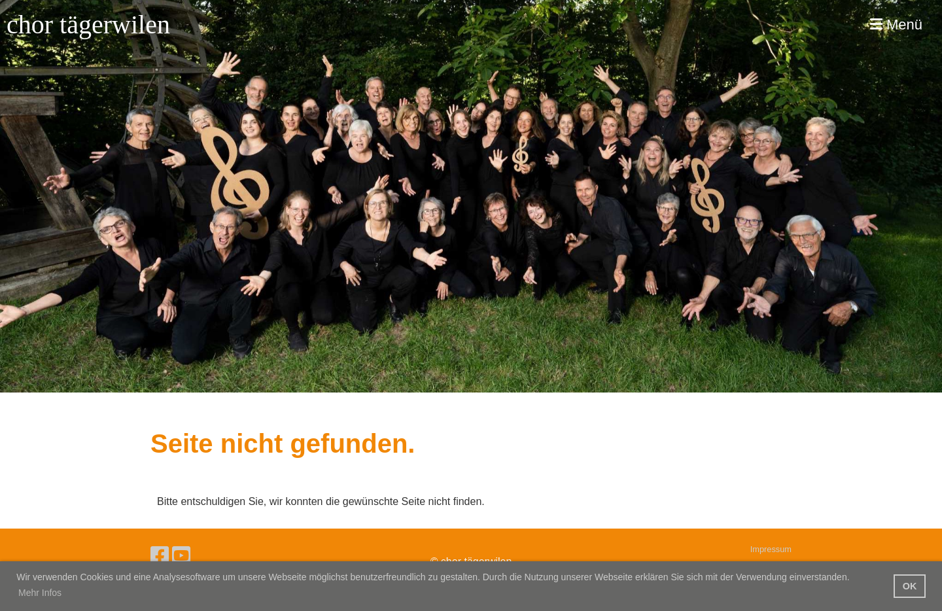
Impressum (771, 549)
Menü (896, 24)
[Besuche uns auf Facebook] (159, 556)
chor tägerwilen (88, 24)
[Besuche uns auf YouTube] (181, 556)
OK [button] (910, 586)
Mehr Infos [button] (39, 592)
